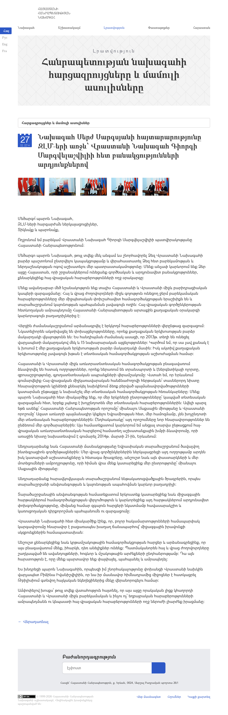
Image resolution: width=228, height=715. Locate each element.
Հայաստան (201, 28)
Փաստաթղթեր (159, 28)
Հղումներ (174, 697)
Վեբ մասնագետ (149, 697)
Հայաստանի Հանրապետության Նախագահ (54, 13)
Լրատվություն (114, 28)
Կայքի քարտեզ (199, 697)
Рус (4, 37)
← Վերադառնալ (33, 622)
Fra (4, 51)
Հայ (6, 31)
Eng (4, 44)
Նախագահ (26, 28)
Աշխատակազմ (69, 28)
